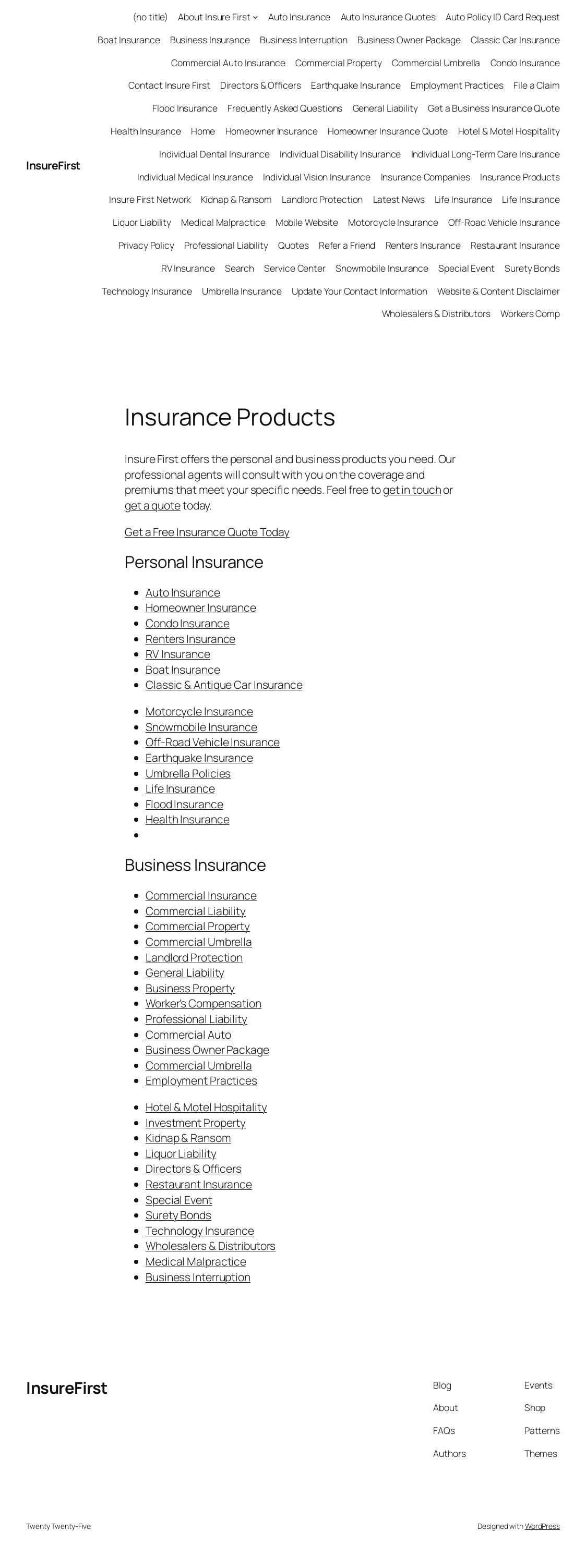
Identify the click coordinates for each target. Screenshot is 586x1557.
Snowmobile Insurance (382, 268)
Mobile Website (307, 222)
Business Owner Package (409, 39)
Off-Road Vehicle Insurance (504, 222)
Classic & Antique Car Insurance (224, 684)
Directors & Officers (260, 85)
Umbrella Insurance (241, 291)
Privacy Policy (146, 245)
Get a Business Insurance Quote (494, 108)
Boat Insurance (129, 39)
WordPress (542, 1526)
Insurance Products (520, 177)
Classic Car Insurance (515, 39)
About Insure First (214, 16)
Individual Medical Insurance (195, 177)
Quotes (293, 245)
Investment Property (196, 1122)
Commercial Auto (188, 1034)
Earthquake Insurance (356, 85)
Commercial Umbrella (436, 62)
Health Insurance (146, 131)
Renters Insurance (423, 245)
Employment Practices (457, 85)
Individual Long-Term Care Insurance (485, 154)
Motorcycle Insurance (393, 222)
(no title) (150, 16)
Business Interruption (304, 39)
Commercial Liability (196, 910)
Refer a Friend (347, 245)
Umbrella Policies (188, 773)
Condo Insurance (525, 62)
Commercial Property (338, 62)
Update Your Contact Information (359, 291)
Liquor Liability (142, 222)
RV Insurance (188, 268)
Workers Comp (530, 313)
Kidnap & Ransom (236, 199)
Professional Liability (226, 245)
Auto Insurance (299, 16)
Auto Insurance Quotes (388, 16)
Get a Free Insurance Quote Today (207, 531)
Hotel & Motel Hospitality (509, 131)
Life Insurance (464, 199)
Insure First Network (149, 199)
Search (239, 268)
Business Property (190, 987)
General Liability (385, 108)
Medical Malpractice (223, 222)
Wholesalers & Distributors (436, 313)
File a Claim (536, 85)
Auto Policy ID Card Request (503, 16)
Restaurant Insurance (515, 245)
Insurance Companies (425, 177)
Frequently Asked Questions (285, 108)
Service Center (295, 268)
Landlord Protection (322, 199)
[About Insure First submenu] (255, 17)
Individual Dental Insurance (214, 154)
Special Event (466, 268)
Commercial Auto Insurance (228, 62)
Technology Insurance (147, 291)
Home (203, 131)
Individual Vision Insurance (316, 177)
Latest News (399, 199)
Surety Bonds (532, 268)
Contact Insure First (169, 85)
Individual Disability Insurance (340, 154)
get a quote (153, 505)
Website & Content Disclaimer (498, 291)
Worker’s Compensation (203, 1003)
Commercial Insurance (201, 895)
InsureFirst (53, 165)
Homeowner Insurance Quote (388, 131)
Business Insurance (210, 39)
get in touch (412, 489)
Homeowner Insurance (271, 131)
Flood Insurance (185, 108)
